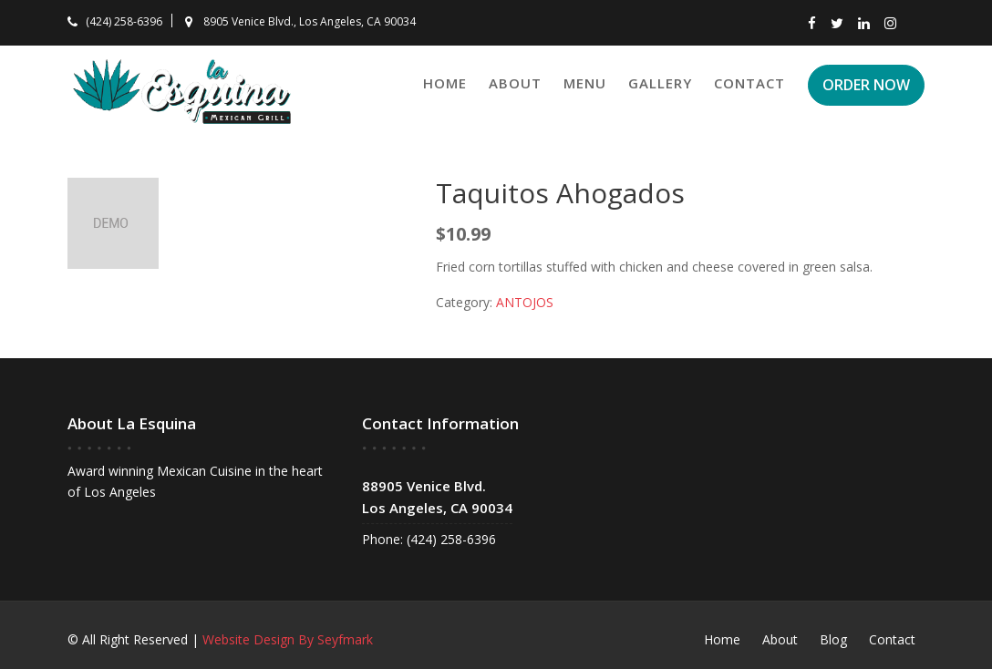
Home (445, 83)
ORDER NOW (866, 85)
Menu (584, 83)
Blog (833, 639)
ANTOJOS (524, 302)
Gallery (660, 83)
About (515, 83)
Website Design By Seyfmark (287, 639)
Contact (749, 83)
